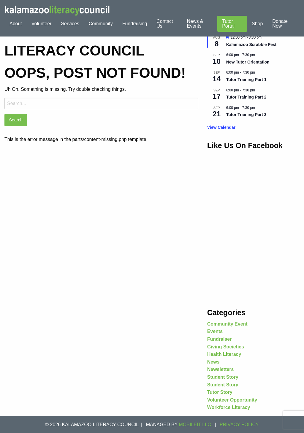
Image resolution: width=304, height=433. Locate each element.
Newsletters (220, 369)
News (213, 361)
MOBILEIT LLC (195, 424)
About (16, 23)
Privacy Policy (239, 424)
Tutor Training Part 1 (246, 79)
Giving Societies (225, 346)
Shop (257, 23)
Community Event (227, 323)
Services (70, 23)
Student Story (222, 377)
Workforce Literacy (228, 407)
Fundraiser (219, 339)
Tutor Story (219, 392)
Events (215, 331)
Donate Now (280, 23)
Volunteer (41, 23)
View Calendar (221, 127)
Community (101, 23)
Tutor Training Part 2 (246, 97)
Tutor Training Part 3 (246, 114)
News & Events (195, 23)
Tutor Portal (228, 23)
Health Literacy (224, 354)
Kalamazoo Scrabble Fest (251, 44)
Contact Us (164, 23)
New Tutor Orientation (248, 62)
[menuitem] (16, 24)
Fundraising (134, 23)
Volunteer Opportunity (232, 399)
